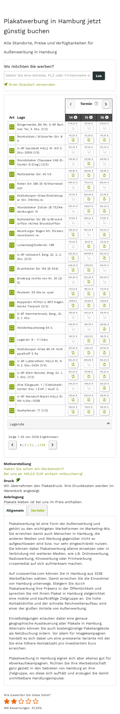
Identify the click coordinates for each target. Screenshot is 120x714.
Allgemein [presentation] (15, 510)
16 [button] (104, 117)
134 (42, 445)
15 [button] (89, 117)
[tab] (60, 424)
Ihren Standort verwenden (29, 84)
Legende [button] (60, 424)
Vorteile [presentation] (37, 510)
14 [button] (73, 117)
